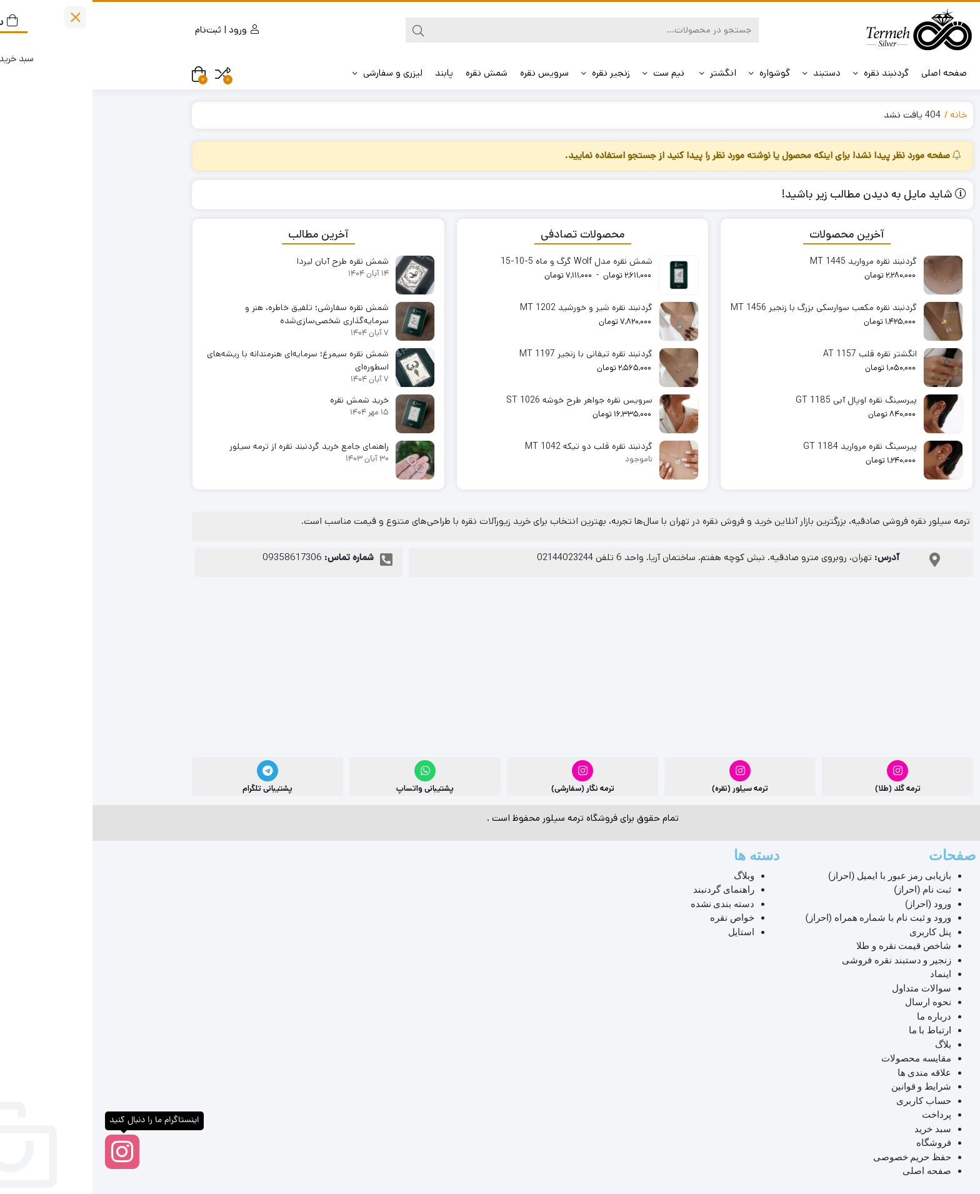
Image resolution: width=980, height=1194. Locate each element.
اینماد (848, 974)
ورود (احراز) (835, 904)
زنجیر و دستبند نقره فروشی (804, 960)
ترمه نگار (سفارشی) (490, 789)
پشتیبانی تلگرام (175, 789)
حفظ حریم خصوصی (820, 1157)
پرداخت (844, 1114)
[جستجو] (502, 30)
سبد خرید (840, 1129)
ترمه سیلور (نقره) (647, 789)
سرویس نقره (452, 72)
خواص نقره (640, 917)
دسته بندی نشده (630, 904)
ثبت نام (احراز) (830, 889)
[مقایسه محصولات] (130, 74)
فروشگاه (841, 1142)
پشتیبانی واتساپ (332, 789)
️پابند (351, 72)
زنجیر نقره (513, 72)
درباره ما (841, 1016)
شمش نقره (394, 72)
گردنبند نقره (788, 72)
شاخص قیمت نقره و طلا (811, 945)
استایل (649, 932)
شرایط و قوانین (829, 1086)
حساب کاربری (831, 1100)
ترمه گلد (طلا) (805, 789)
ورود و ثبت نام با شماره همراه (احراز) (786, 917)
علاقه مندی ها (832, 1072)
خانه (866, 114)
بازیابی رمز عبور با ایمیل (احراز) (797, 875)
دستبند (729, 72)
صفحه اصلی (851, 72)
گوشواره (677, 72)
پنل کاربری (838, 932)
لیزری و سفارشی (295, 72)
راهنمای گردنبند (631, 889)
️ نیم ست (572, 72)
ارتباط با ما (837, 1030)
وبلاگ (651, 875)
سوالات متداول (829, 988)
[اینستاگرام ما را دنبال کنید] (29, 1152)
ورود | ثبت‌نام (134, 29)
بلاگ (850, 1044)
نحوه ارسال (835, 1002)
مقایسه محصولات (824, 1058)
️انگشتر (625, 72)
